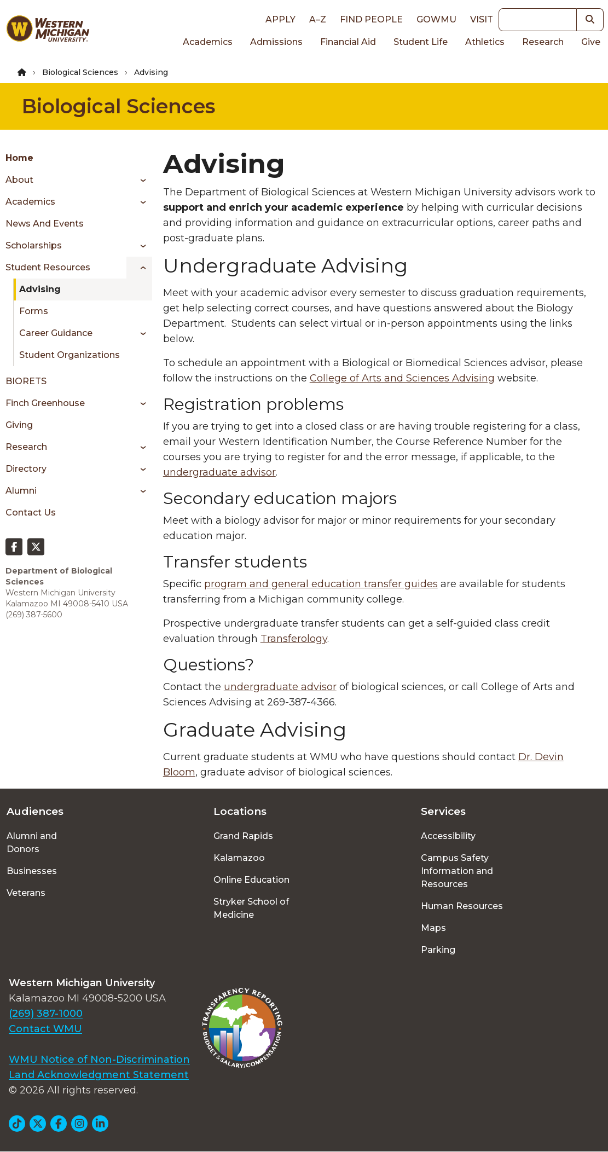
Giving (19, 425)
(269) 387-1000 (46, 1014)
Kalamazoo (239, 858)
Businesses (32, 871)
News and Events (44, 223)
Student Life (420, 42)
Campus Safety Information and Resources (457, 871)
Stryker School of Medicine (251, 908)
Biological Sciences (80, 72)
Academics (208, 42)
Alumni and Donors (32, 842)
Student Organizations (69, 355)
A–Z (317, 19)
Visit (481, 19)
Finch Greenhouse (45, 403)
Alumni (21, 490)
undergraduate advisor (219, 472)
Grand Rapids (243, 836)
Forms (33, 311)
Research (543, 42)
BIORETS (26, 381)
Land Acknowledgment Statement (99, 1075)
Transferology (293, 639)
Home (19, 158)
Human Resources (462, 906)
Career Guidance (55, 333)
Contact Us (30, 512)
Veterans (26, 893)
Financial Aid (348, 42)
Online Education (251, 880)
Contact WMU (45, 1029)
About (19, 180)
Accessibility (448, 836)
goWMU (436, 19)
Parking (438, 950)
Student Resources (47, 267)
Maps (433, 928)
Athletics (485, 42)
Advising (40, 289)
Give (590, 42)
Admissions (276, 42)
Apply (280, 19)
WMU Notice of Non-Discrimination (99, 1059)
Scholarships (33, 245)
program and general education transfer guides (321, 584)
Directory (26, 469)
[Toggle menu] (139, 180)
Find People (371, 19)
